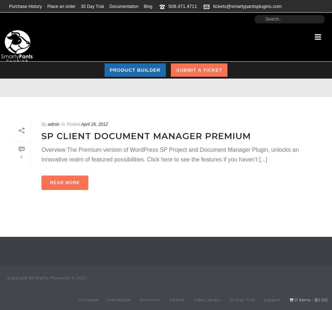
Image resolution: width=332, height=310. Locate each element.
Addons (177, 299)
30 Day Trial (242, 299)
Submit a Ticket (199, 70)
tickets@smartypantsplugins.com (247, 6)
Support (272, 299)
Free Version (119, 299)
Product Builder (135, 70)
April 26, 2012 (94, 124)
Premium (150, 299)
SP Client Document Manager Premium (146, 136)
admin (53, 124)
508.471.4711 (182, 6)
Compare (88, 299)
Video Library (207, 299)
